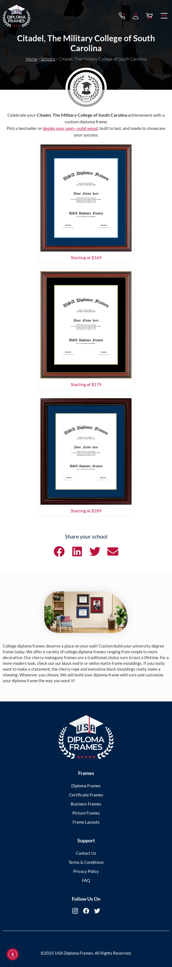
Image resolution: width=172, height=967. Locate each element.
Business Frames (86, 803)
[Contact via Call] (122, 15)
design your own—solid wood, (71, 128)
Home (31, 59)
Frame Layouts (86, 822)
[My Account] (136, 15)
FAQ (86, 880)
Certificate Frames (86, 794)
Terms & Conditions (86, 862)
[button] (164, 15)
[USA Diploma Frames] (86, 737)
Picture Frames (86, 812)
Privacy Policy (86, 871)
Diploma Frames (86, 785)
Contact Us (86, 853)
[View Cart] (149, 15)
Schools (48, 59)
